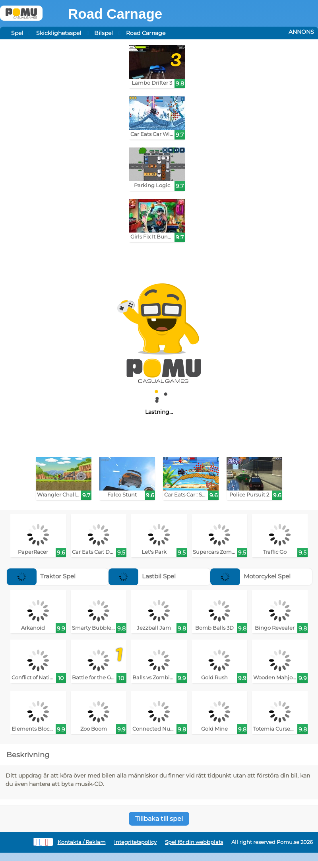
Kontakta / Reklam (82, 842)
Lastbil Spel (142, 576)
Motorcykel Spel (250, 576)
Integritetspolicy (135, 842)
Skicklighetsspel (58, 33)
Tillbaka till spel (159, 818)
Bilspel (103, 33)
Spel (17, 33)
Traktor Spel (41, 576)
